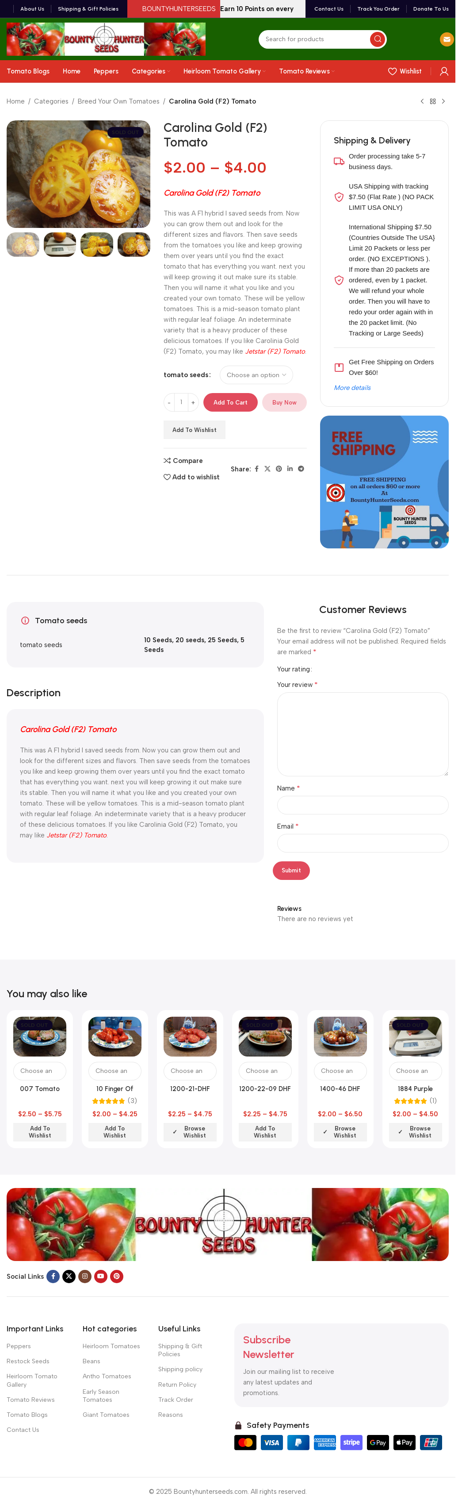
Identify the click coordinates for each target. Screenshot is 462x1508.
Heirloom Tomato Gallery (32, 1380)
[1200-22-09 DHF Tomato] (265, 1037)
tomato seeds (186, 375)
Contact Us (23, 1430)
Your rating (293, 669)
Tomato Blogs (27, 1415)
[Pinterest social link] (279, 469)
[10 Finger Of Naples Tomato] (114, 1037)
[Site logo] (106, 38)
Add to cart (231, 402)
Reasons (170, 1415)
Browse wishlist (194, 1132)
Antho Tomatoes (107, 1376)
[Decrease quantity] (169, 402)
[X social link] (267, 469)
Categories (51, 101)
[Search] (323, 39)
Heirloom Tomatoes (111, 1346)
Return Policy (177, 1384)
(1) (433, 1101)
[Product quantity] (181, 402)
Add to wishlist (194, 430)
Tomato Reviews (31, 1400)
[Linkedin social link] (290, 469)
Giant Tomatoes (106, 1415)
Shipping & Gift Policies (180, 1350)
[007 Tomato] (39, 1037)
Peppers (19, 1346)
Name (288, 788)
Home (16, 101)
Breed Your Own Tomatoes (119, 101)
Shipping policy (180, 1369)
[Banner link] (384, 482)
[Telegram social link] (301, 469)
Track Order (175, 1400)
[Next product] (443, 101)
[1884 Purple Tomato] (415, 1037)
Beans (91, 1361)
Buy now (284, 402)
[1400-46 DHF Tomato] (340, 1037)
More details (352, 388)
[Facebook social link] (256, 469)
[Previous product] (422, 101)
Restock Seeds (28, 1361)
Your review (297, 684)
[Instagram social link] (85, 1276)
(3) (132, 1101)
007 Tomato (40, 1089)
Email (288, 826)
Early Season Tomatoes (101, 1396)
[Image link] (228, 1224)
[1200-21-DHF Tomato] (190, 1037)
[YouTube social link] (100, 1276)
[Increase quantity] (193, 402)
